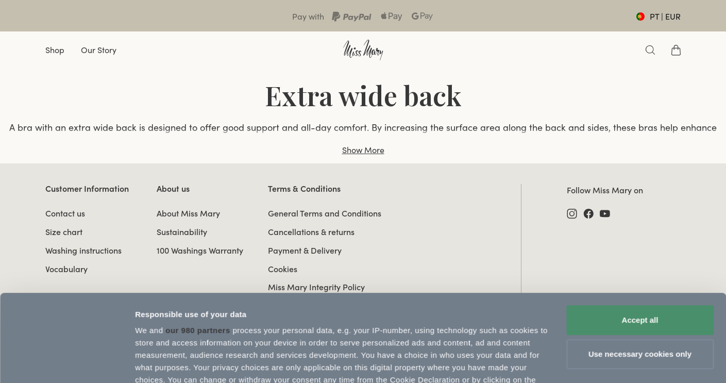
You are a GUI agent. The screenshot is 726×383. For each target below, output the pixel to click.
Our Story (98, 50)
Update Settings (165, 362)
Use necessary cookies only (639, 272)
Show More (363, 150)
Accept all (640, 238)
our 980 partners (197, 248)
